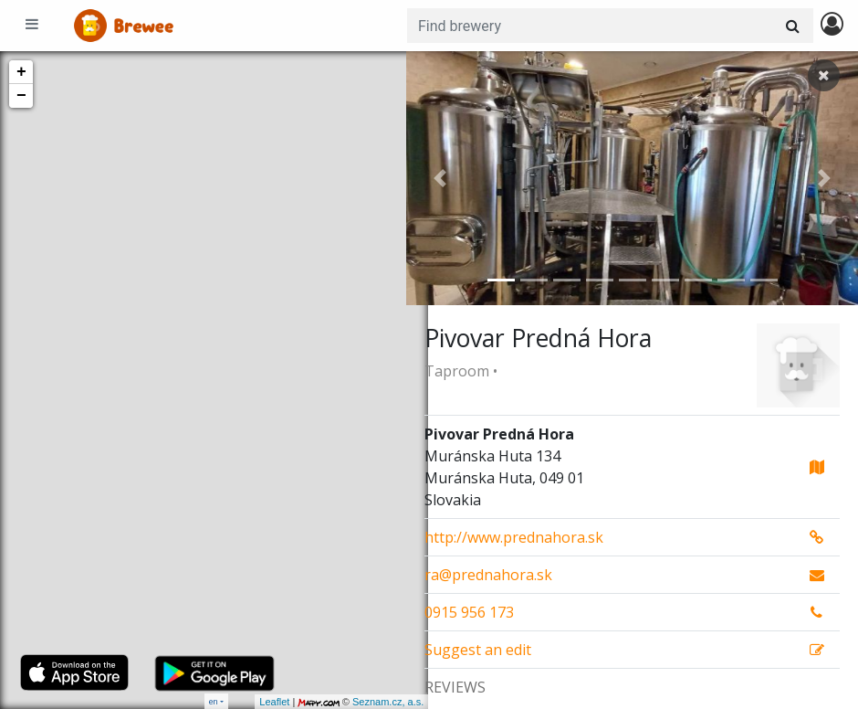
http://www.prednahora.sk (513, 537)
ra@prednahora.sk (488, 575)
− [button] (21, 96)
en (213, 701)
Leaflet (252, 701)
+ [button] (21, 72)
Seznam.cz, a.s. (366, 701)
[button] (440, 178)
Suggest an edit (477, 650)
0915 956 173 (469, 612)
